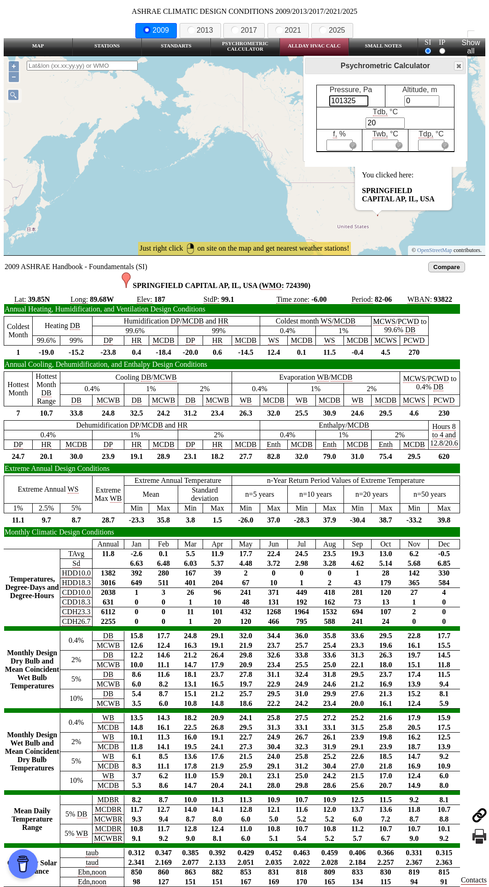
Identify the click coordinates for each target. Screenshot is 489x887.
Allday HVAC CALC (314, 45)
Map (38, 45)
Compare (446, 267)
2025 (332, 30)
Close (458, 66)
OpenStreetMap (434, 250)
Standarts (176, 45)
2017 (244, 30)
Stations (107, 45)
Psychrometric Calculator (245, 46)
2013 (200, 30)
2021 (288, 30)
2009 (156, 30)
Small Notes (383, 45)
